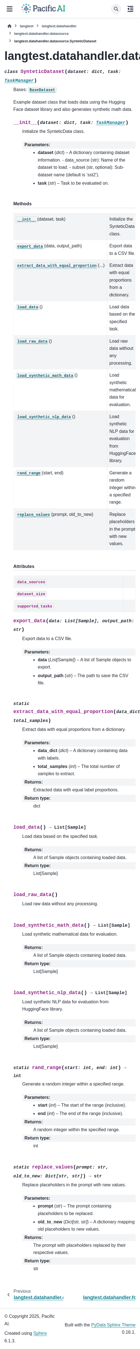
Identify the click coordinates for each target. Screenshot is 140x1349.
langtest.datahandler (59, 26)
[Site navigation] (9, 9)
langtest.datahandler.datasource (41, 33)
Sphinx (40, 1333)
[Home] (9, 26)
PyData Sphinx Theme (113, 1325)
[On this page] (130, 9)
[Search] (116, 9)
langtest (26, 26)
